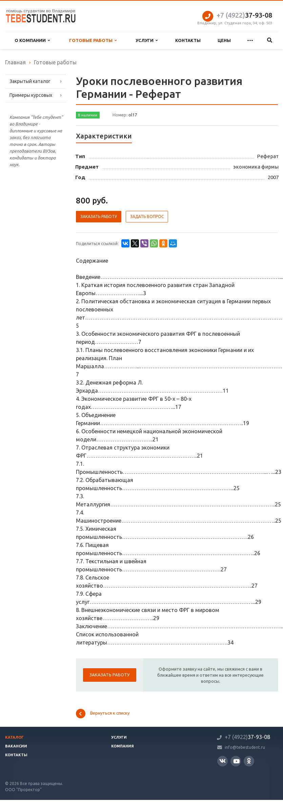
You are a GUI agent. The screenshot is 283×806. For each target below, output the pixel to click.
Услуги (147, 40)
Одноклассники (249, 761)
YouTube (236, 761)
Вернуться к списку (102, 713)
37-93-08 (244, 15)
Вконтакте (222, 761)
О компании (32, 40)
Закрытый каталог (29, 81)
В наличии (87, 115)
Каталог (14, 737)
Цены (224, 40)
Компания (122, 746)
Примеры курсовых (30, 95)
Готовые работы (93, 40)
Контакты (188, 40)
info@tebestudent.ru (245, 747)
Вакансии (16, 746)
